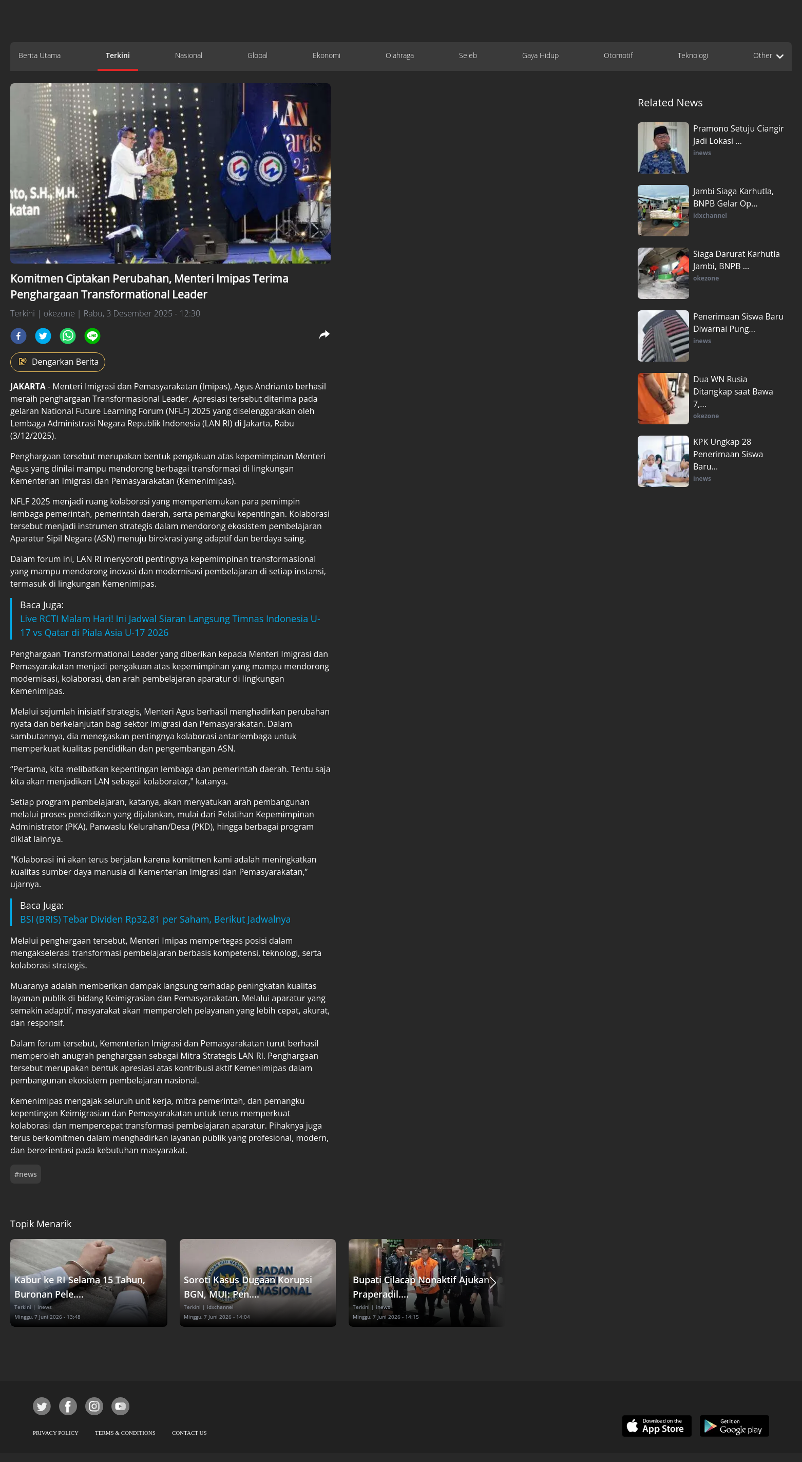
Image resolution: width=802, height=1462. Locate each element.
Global (257, 55)
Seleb (468, 55)
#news (25, 1174)
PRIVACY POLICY (56, 1433)
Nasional (188, 55)
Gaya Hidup (540, 55)
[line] (92, 336)
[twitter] (43, 336)
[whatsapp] (68, 336)
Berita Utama (39, 55)
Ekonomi (326, 55)
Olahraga (400, 55)
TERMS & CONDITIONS (125, 1433)
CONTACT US (189, 1433)
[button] (493, 1283)
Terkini (118, 55)
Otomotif (618, 55)
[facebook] (18, 336)
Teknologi (693, 55)
